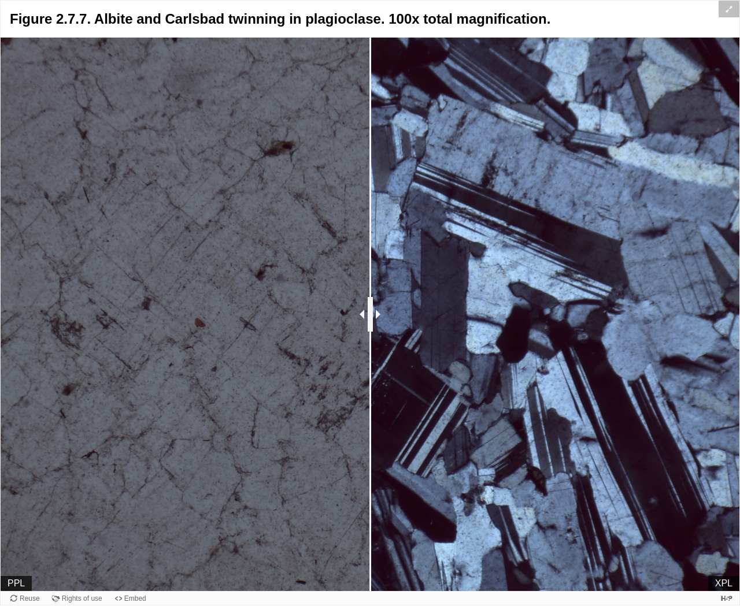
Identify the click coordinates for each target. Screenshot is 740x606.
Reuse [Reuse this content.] (30, 598)
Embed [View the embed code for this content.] (135, 598)
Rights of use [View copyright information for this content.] (82, 598)
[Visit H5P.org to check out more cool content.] (727, 598)
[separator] (370, 314)
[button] (729, 9)
